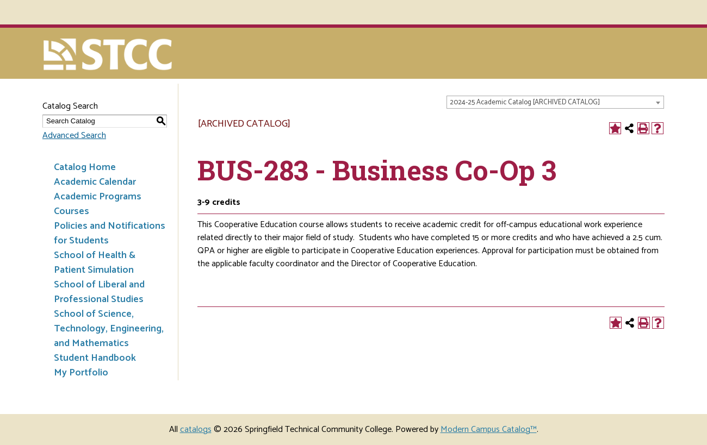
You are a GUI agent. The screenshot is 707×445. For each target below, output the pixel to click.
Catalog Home (85, 167)
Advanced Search (74, 135)
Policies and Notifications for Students (109, 233)
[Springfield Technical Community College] (108, 55)
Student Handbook (95, 358)
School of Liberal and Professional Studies (99, 292)
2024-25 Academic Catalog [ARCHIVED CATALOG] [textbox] (525, 102)
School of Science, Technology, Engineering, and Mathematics (109, 329)
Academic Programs (97, 197)
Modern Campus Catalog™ (489, 429)
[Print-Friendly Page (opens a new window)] (643, 128)
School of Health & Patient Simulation (94, 262)
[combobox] (555, 102)
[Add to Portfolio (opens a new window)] (615, 128)
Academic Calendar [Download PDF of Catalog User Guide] (95, 182)
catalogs (196, 429)
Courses (71, 211)
